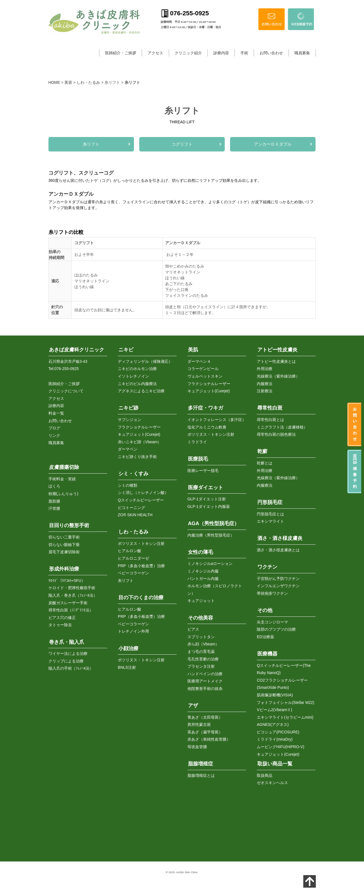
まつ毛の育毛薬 (201, 651)
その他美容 (200, 618)
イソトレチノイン (133, 376)
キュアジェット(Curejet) (139, 434)
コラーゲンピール (203, 368)
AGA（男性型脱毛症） (213, 523)
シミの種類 (127, 485)
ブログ (54, 428)
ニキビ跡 (128, 408)
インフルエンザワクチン (278, 586)
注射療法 (264, 391)
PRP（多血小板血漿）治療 (141, 566)
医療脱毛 (198, 459)
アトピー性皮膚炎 (277, 349)
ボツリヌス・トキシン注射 (141, 543)
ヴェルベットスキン (205, 376)
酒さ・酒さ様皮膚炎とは (278, 550)
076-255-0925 (66, 368)
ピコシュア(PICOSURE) (278, 732)
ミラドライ (197, 442)
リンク (54, 435)
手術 (244, 53)
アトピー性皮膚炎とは (276, 361)
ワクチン (267, 567)
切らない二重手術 (64, 537)
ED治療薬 (265, 637)
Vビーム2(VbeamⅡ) (274, 710)
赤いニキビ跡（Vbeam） (139, 442)
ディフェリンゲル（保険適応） (145, 361)
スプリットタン (201, 637)
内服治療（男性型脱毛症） (210, 535)
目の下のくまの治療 (140, 597)
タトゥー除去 (60, 625)
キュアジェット (201, 600)
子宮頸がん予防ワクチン (278, 578)
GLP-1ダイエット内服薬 (208, 506)
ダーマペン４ (199, 361)
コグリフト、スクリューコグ (81, 173)
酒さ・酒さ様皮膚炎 (279, 538)
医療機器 (267, 654)
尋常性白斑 (269, 408)
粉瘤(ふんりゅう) (63, 493)
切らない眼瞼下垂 (64, 544)
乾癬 (262, 451)
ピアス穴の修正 (62, 617)
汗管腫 (54, 508)
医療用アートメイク (205, 681)
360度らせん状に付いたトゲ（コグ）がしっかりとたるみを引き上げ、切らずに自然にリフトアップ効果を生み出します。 (155, 180)
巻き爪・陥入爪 (66, 642)
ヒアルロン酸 (129, 551)
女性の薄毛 (200, 552)
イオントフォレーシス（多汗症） (216, 419)
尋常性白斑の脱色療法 (276, 434)
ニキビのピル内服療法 (137, 383)
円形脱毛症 (269, 502)
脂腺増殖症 (200, 764)
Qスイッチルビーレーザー (141, 500)
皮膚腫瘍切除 (64, 467)
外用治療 (264, 368)
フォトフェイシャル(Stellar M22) (285, 702)
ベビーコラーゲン (133, 573)
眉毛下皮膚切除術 (64, 552)
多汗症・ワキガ (205, 408)
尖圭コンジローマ (272, 622)
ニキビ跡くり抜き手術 (137, 456)
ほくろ (54, 486)
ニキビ (125, 349)
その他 (264, 610)
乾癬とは (264, 463)
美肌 (193, 349)
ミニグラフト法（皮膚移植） (282, 427)
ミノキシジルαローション (210, 563)
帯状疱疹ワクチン (272, 593)
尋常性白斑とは (270, 419)
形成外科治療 (64, 569)
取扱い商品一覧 (274, 764)
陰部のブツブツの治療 (276, 629)
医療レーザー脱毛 (203, 470)
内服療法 (264, 383)
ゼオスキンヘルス (272, 782)
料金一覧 (56, 413)
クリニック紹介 (188, 53)
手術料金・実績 (62, 479)
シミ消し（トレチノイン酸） (143, 492)
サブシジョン (129, 419)
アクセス (155, 53)
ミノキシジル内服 (203, 571)
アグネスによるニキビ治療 (141, 391)
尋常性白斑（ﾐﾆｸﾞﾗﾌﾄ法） (70, 610)
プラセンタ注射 (201, 666)
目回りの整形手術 (69, 525)
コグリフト (182, 144)
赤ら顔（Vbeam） (203, 644)
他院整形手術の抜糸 (205, 688)
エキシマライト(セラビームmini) (285, 717)
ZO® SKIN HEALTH (135, 515)
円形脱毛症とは (270, 514)
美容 (68, 82)
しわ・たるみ (88, 82)
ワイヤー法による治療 (67, 653)
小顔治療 (128, 648)
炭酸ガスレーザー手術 (67, 603)
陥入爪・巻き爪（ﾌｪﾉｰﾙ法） (72, 595)
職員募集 (302, 53)
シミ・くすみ (133, 473)
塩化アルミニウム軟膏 (206, 427)
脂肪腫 (54, 501)
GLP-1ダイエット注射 (206, 499)
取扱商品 (264, 775)
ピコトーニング (131, 507)
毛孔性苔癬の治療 (203, 659)
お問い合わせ (271, 53)
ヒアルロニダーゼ (133, 558)
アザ (193, 705)
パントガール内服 (203, 578)
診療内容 (221, 53)
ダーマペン (127, 449)
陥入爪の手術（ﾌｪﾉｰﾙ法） (70, 668)
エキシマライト (270, 521)
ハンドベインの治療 (205, 674)
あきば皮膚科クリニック (76, 349)
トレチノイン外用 (133, 631)
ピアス (193, 629)
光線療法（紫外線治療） (278, 376)
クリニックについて (66, 391)
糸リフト (91, 144)
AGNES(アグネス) (273, 724)
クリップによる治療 (66, 661)
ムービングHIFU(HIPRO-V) (280, 747)
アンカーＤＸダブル (273, 144)
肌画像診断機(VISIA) (275, 695)
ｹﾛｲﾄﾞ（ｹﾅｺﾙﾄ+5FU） (66, 580)
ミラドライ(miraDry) (274, 739)
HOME (54, 82)
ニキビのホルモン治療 (137, 368)
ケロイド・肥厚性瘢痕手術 (71, 588)
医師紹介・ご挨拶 (120, 53)
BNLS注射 (127, 667)
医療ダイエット (205, 487)
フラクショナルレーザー (139, 427)
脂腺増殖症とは (201, 775)
